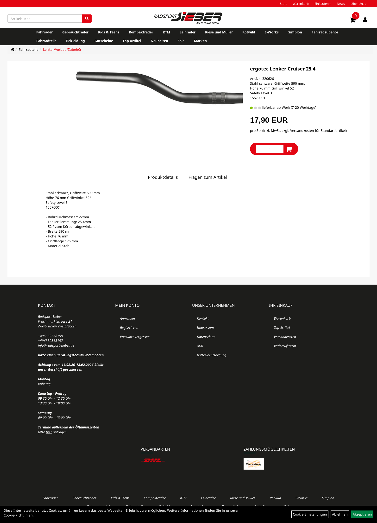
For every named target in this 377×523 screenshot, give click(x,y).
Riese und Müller (219, 32)
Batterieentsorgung (211, 355)
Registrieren (129, 327)
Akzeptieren (362, 514)
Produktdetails (163, 177)
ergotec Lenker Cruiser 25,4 (282, 68)
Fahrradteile (46, 40)
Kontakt (203, 318)
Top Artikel (132, 40)
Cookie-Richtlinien (18, 515)
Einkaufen (322, 3)
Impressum (205, 327)
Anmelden (127, 318)
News (341, 3)
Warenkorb (301, 3)
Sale (181, 40)
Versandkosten (285, 336)
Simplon (295, 32)
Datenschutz (206, 336)
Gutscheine (103, 40)
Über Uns (359, 3)
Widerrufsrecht (285, 346)
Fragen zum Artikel (207, 177)
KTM (166, 32)
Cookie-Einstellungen (310, 514)
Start (283, 3)
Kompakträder (141, 32)
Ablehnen (340, 514)
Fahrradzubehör (325, 32)
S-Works (272, 32)
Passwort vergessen (135, 336)
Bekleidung (75, 40)
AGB (200, 346)
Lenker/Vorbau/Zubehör (62, 49)
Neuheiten (159, 40)
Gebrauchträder (75, 32)
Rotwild (248, 32)
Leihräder (187, 32)
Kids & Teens (108, 32)
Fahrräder (44, 32)
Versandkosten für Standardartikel (318, 130)
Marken (200, 40)
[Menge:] (269, 149)
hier (49, 432)
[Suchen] (87, 18)
